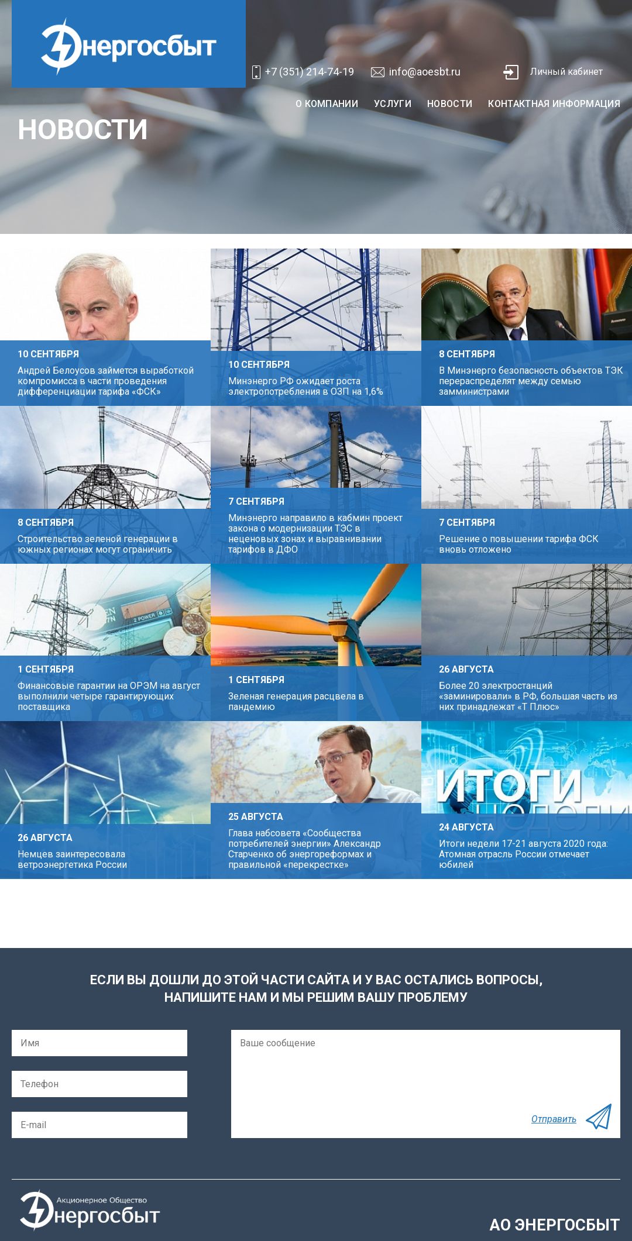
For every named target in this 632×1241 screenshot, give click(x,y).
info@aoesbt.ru (425, 72)
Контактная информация (554, 103)
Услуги (392, 103)
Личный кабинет (566, 71)
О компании (327, 103)
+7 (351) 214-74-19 (309, 72)
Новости (449, 103)
